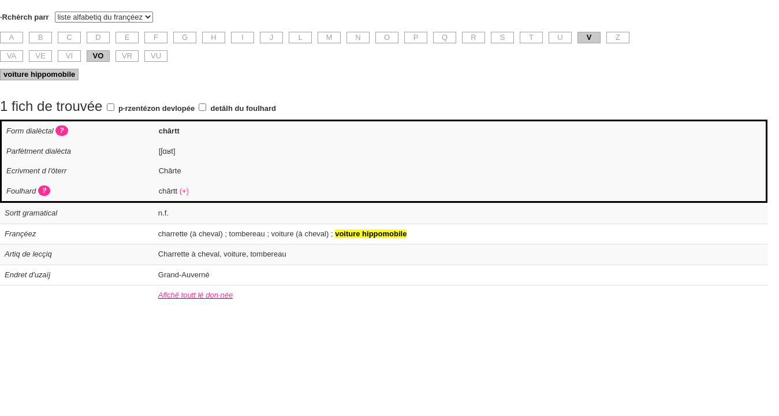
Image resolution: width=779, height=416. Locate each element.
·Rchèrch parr (24, 17)
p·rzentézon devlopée (156, 108)
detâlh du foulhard (243, 108)
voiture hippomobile (39, 74)
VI (69, 55)
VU (156, 55)
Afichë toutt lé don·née (195, 295)
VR (127, 55)
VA (11, 55)
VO (98, 55)
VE (40, 55)
